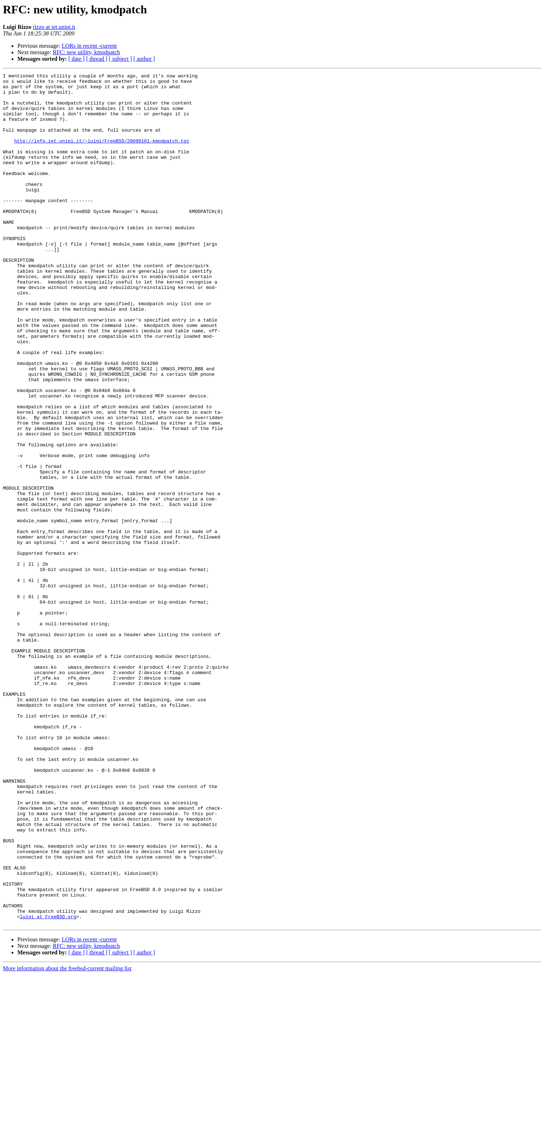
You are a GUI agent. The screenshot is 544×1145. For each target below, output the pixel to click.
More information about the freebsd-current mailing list (67, 1139)
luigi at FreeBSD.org (48, 1085)
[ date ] (76, 59)
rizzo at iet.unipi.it (54, 27)
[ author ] (144, 59)
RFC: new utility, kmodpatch (86, 52)
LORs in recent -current (89, 46)
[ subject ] (120, 59)
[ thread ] (96, 59)
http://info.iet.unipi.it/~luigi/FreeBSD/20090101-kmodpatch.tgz (101, 155)
